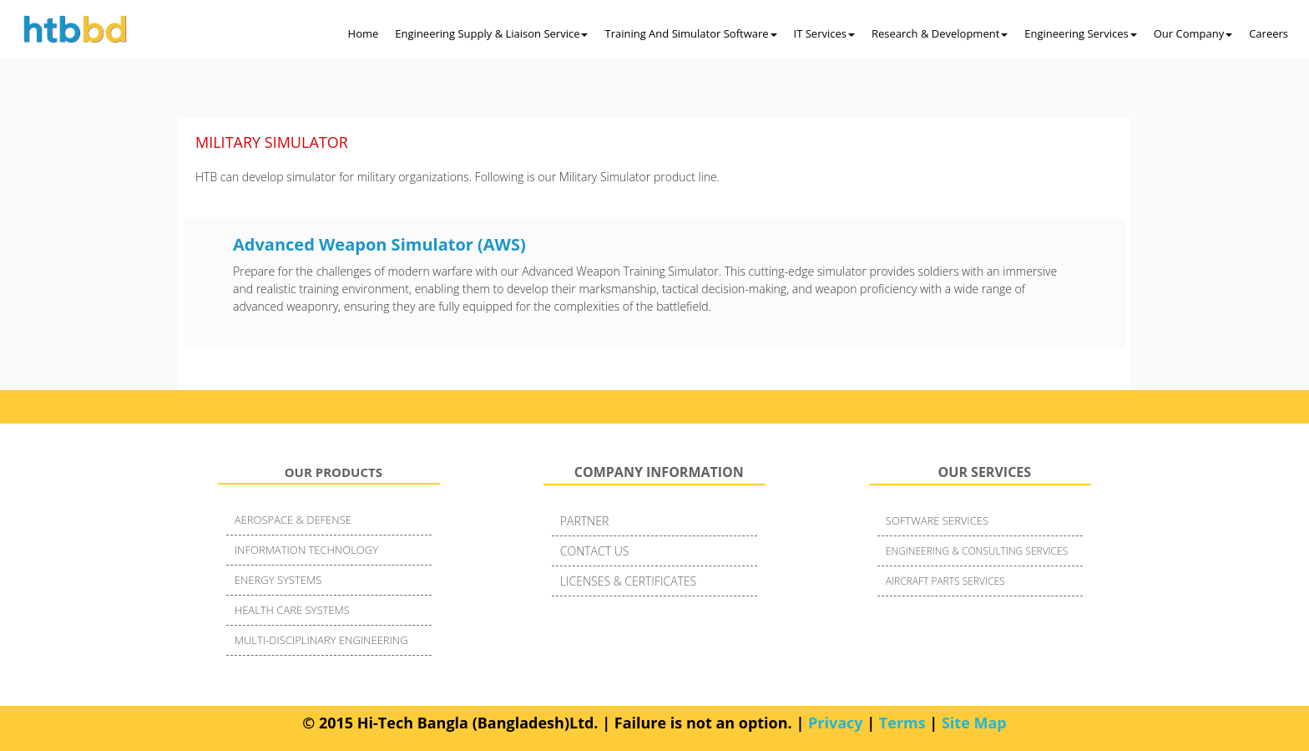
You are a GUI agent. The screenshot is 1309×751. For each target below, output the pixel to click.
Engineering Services (1080, 33)
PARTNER (584, 521)
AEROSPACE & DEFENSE (293, 519)
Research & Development (940, 33)
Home (363, 33)
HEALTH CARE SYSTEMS (292, 609)
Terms (902, 723)
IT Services (824, 33)
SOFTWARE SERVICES (937, 520)
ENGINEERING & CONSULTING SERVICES (977, 551)
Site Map (974, 723)
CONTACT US (594, 551)
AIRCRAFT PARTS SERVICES (945, 581)
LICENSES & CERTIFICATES (628, 581)
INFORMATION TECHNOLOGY (306, 549)
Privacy (835, 723)
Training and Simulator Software (690, 33)
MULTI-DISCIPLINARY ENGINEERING (321, 639)
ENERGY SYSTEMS (278, 579)
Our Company (1193, 33)
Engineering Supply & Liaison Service (491, 33)
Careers (1268, 33)
